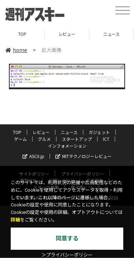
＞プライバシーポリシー (67, 255)
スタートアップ (77, 139)
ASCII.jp (33, 156)
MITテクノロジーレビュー (83, 156)
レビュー (67, 34)
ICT (106, 139)
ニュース (111, 34)
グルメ (44, 139)
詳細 (15, 220)
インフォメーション (67, 146)
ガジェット (99, 132)
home (16, 49)
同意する (67, 238)
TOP (22, 34)
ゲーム (20, 139)
